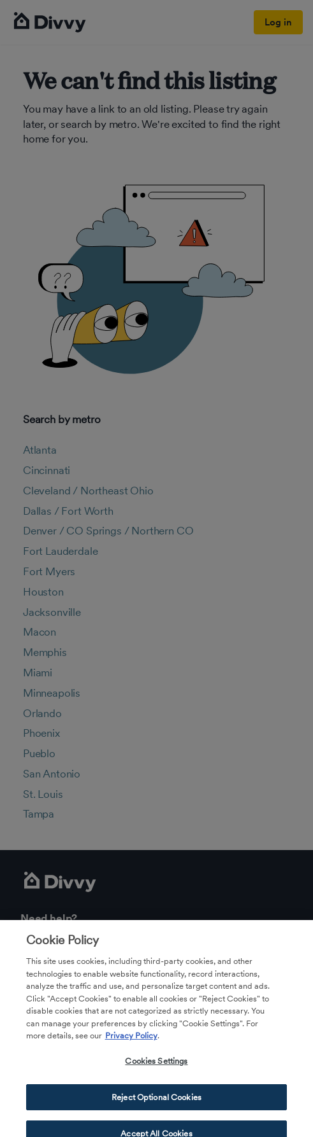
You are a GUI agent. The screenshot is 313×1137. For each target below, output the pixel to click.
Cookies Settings (156, 1066)
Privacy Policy (131, 1041)
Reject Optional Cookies (156, 1102)
